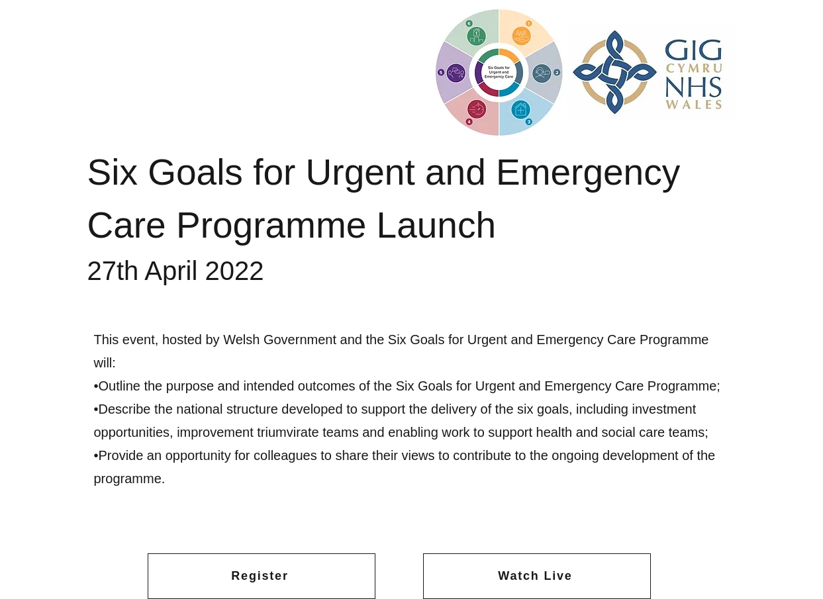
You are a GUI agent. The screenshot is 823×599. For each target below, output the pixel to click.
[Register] (261, 576)
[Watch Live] (537, 576)
